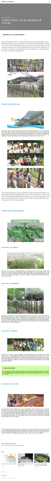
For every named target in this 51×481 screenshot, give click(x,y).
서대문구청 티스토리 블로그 (7, 1)
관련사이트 (3, 471)
